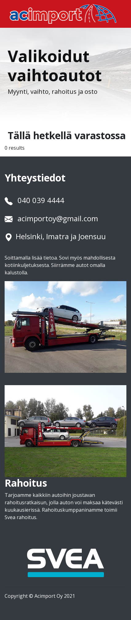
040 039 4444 (41, 200)
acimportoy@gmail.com (58, 218)
